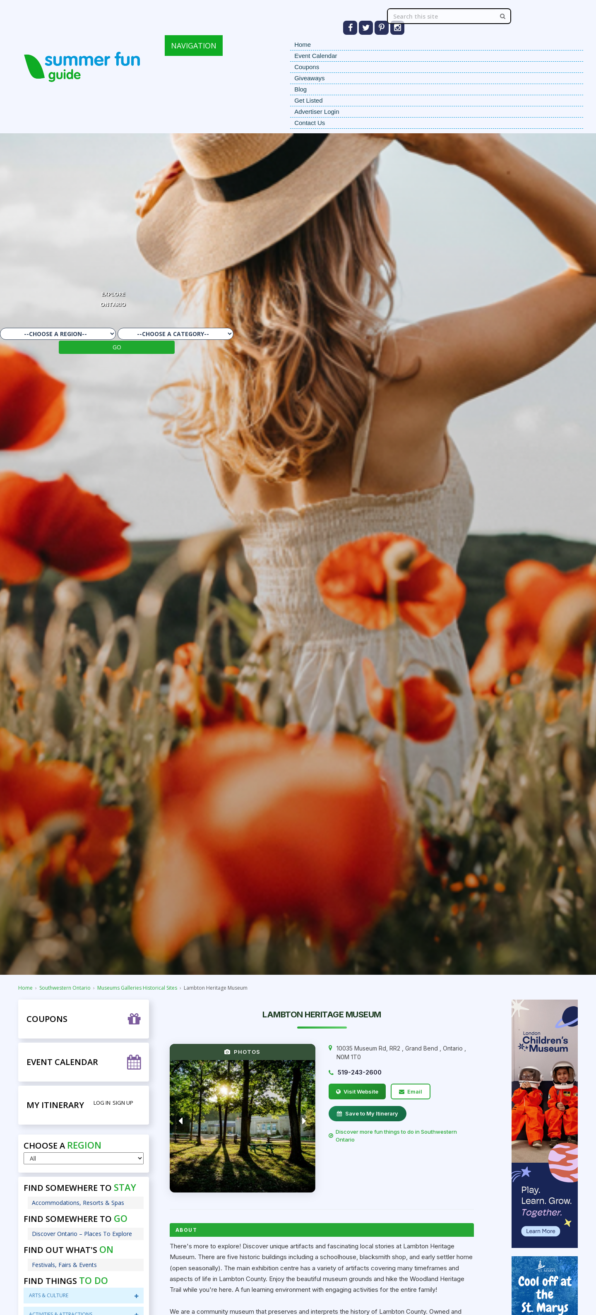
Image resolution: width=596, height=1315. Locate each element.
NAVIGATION (193, 45)
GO (117, 347)
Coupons (306, 66)
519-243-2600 (360, 1072)
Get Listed (308, 100)
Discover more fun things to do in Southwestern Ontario (393, 1135)
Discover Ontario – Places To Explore (82, 1234)
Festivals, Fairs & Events (64, 1265)
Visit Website (357, 1091)
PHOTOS (242, 1051)
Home (302, 44)
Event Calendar (315, 55)
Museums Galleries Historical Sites (137, 987)
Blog (300, 89)
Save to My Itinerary (367, 1113)
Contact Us (309, 122)
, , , (401, 1052)
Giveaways (309, 78)
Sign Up (123, 1102)
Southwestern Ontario (65, 987)
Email (410, 1091)
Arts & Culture (83, 1295)
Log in (102, 1102)
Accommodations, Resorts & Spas (78, 1203)
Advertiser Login (316, 111)
